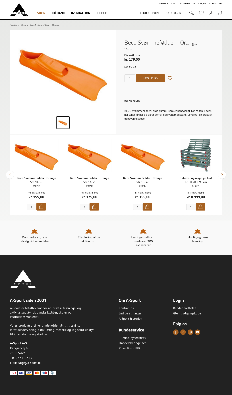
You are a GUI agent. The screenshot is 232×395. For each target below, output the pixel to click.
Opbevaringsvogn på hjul (195, 178)
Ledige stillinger (130, 313)
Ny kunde (185, 3)
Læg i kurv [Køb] (150, 78)
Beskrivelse (132, 100)
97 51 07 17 (24, 358)
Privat (173, 3)
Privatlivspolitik (129, 348)
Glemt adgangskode (187, 313)
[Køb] (41, 207)
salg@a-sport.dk (29, 363)
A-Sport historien (130, 318)
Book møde (199, 3)
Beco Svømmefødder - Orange (36, 178)
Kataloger (173, 13)
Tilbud (102, 13)
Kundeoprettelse (184, 308)
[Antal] (129, 78)
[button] (10, 175)
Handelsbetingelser (132, 343)
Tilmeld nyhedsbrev (132, 338)
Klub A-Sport (150, 13)
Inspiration (80, 13)
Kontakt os (215, 3)
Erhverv (163, 3)
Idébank (58, 13)
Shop (41, 13)
